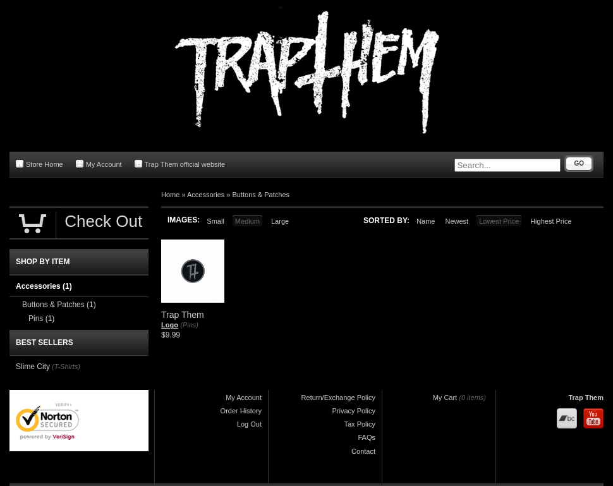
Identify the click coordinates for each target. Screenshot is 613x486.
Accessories (205, 194)
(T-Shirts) (66, 366)
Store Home (39, 164)
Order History (241, 411)
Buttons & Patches (261, 194)
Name (425, 221)
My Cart (445, 397)
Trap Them (586, 397)
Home (170, 194)
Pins (41, 318)
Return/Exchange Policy (338, 397)
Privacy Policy (353, 411)
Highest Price (550, 221)
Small (215, 221)
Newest (456, 221)
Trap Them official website (180, 164)
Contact (363, 451)
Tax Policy (359, 424)
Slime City (33, 366)
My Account (99, 164)
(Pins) (189, 325)
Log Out (249, 424)
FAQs (366, 437)
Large (280, 221)
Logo (169, 325)
